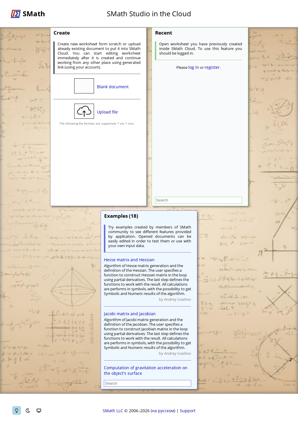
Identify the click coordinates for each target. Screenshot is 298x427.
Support (188, 410)
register (212, 67)
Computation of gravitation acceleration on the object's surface (145, 370)
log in (193, 67)
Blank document (113, 86)
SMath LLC (113, 410)
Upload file (107, 112)
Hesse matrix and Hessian (129, 259)
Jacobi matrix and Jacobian (130, 313)
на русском (163, 410)
